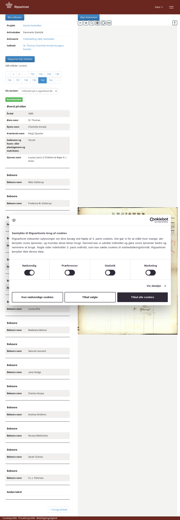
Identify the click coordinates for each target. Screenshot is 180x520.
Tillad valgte (90, 297)
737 (18, 80)
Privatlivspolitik (26, 518)
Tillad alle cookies (142, 297)
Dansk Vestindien (32, 25)
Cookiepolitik (10, 518)
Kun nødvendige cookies (38, 297)
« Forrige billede (58, 510)
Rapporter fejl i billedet (20, 59)
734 (49, 74)
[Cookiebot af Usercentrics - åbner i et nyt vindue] (152, 220)
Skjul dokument (88, 17)
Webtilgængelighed (46, 518)
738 (26, 80)
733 (41, 74)
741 (51, 80)
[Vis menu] (171, 7)
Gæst (158, 7)
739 (34, 80)
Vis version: (11, 91)
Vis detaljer (154, 285)
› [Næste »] (57, 80)
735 (57, 74)
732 (32, 74)
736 (9, 80)
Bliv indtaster (15, 17)
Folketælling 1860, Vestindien (38, 39)
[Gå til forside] (19, 7)
